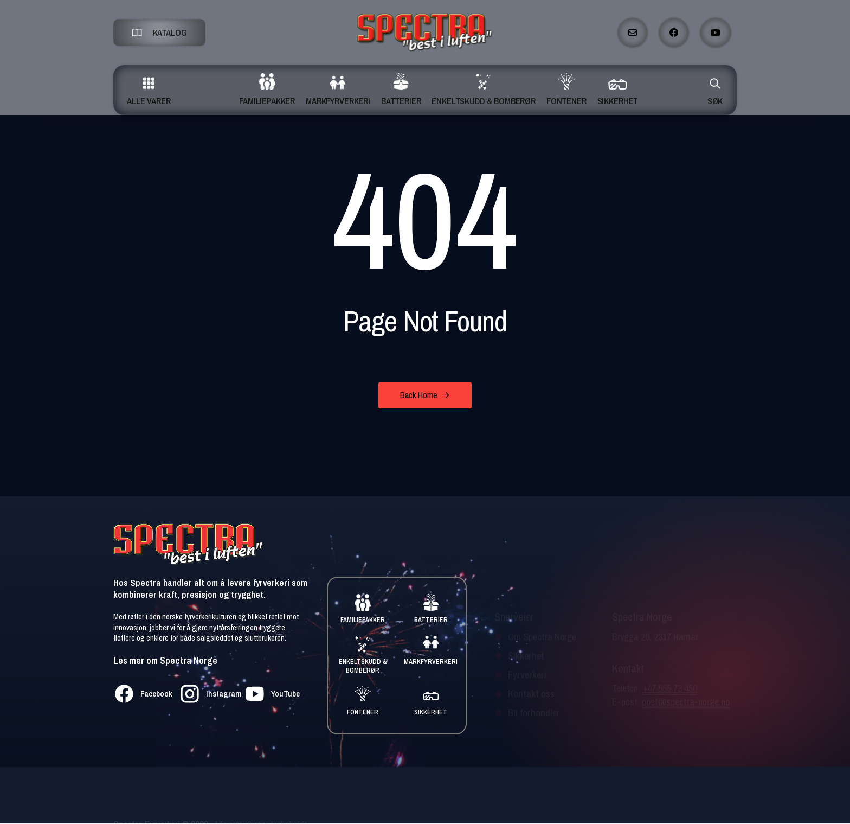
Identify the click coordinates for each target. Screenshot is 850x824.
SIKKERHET (430, 712)
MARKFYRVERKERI (431, 661)
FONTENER (362, 712)
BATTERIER (431, 620)
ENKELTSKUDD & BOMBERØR (363, 666)
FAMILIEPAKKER (362, 620)
